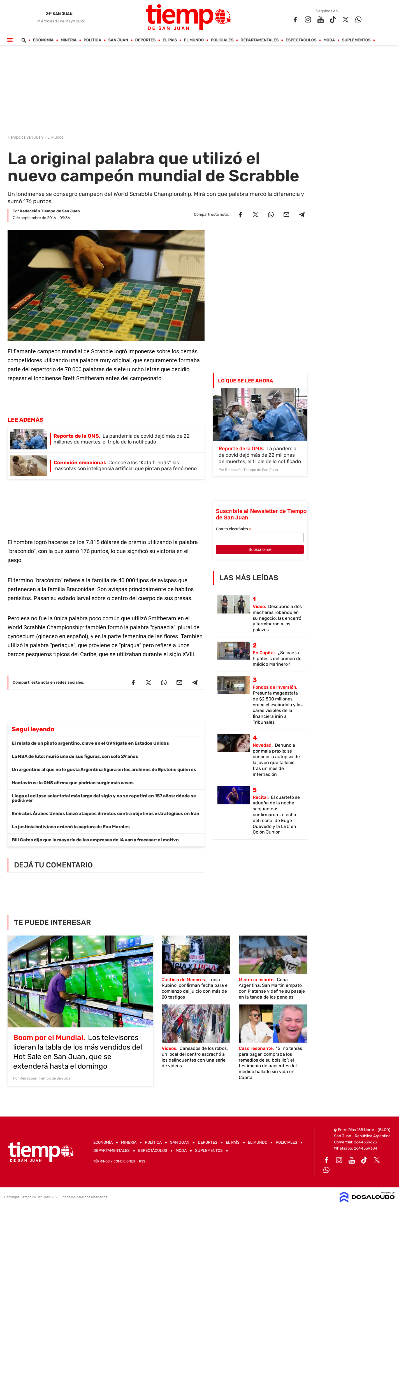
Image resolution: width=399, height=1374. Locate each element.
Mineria (69, 40)
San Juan (118, 40)
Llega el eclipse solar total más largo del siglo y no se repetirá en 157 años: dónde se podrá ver (104, 798)
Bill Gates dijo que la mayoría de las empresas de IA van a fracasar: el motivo (95, 839)
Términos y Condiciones (114, 1161)
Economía (43, 40)
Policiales (222, 40)
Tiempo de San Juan (26, 137)
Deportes (145, 40)
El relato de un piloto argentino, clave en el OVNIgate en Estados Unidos (90, 743)
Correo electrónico (233, 529)
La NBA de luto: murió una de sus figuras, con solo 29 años (75, 756)
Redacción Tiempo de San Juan (50, 211)
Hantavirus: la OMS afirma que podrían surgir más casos (73, 782)
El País (170, 40)
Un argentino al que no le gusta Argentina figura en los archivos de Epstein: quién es (104, 769)
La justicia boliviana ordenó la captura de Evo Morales (71, 826)
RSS (142, 1161)
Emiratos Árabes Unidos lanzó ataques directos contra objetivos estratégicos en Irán (105, 813)
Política (92, 40)
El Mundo (194, 40)
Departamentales (260, 40)
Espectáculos (301, 40)
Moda (329, 40)
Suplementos (356, 40)
